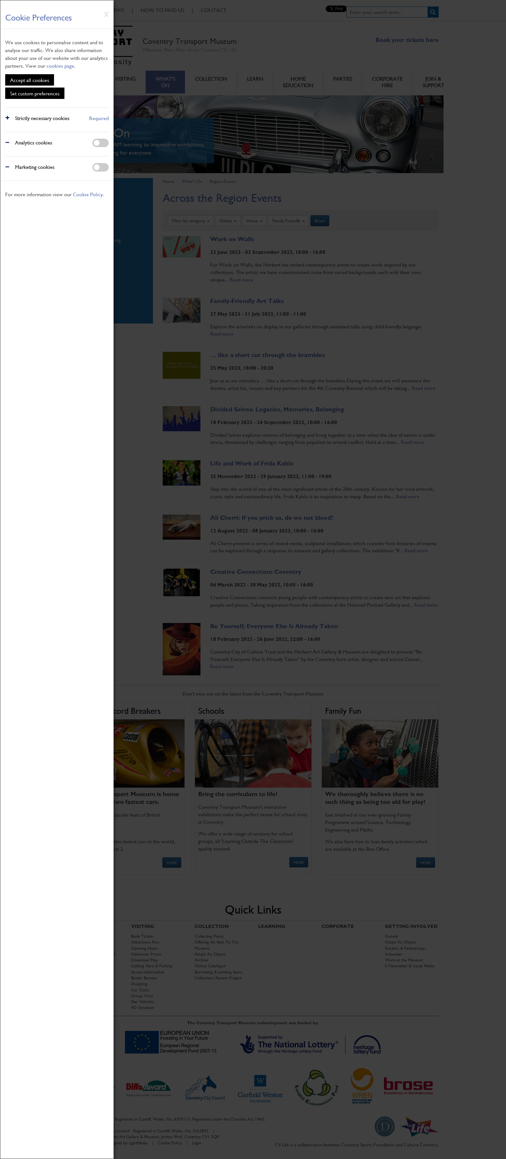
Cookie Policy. (88, 194)
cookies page (60, 65)
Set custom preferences (35, 93)
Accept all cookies (29, 80)
